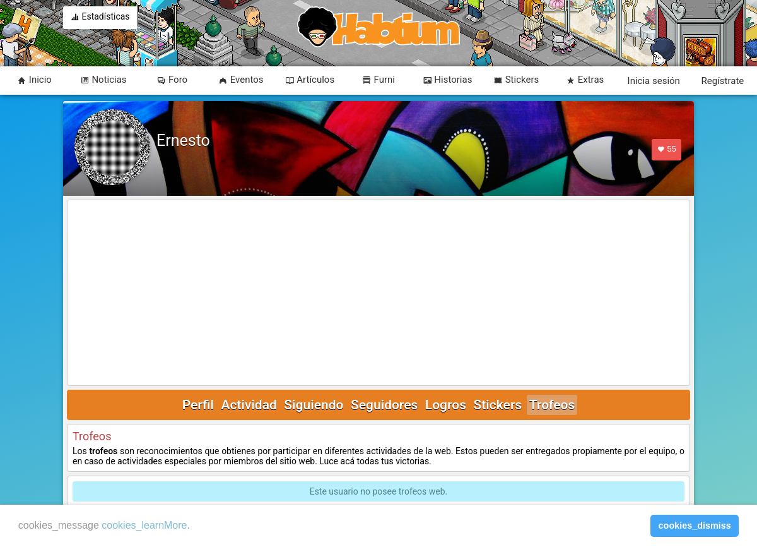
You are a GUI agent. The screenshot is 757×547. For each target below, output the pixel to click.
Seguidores (384, 404)
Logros (445, 404)
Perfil (198, 404)
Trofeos (552, 404)
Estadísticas (100, 17)
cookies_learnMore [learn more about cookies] (144, 525)
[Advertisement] (378, 293)
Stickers (497, 404)
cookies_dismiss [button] (695, 525)
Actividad (248, 404)
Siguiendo (313, 404)
